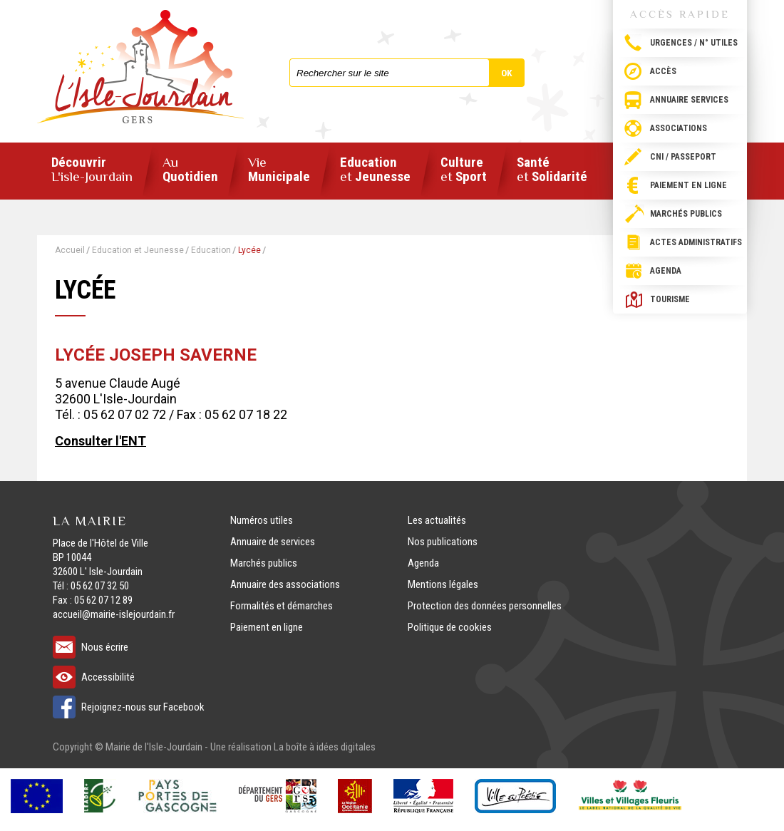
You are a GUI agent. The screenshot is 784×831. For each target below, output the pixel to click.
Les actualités (437, 520)
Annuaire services (689, 100)
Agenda (665, 271)
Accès (663, 71)
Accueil (70, 250)
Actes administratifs (696, 242)
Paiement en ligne (688, 185)
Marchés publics (686, 214)
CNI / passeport (683, 157)
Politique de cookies (450, 627)
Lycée (249, 250)
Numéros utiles (261, 520)
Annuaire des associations (285, 584)
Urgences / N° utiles (694, 43)
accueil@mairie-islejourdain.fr (114, 614)
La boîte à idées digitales (325, 746)
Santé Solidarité (552, 170)
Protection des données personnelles (485, 605)
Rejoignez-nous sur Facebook (143, 707)
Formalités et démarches (281, 605)
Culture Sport (463, 170)
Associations (678, 128)
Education (211, 250)
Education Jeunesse (375, 170)
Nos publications (443, 541)
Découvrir (92, 169)
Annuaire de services (272, 541)
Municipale (279, 170)
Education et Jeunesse (138, 250)
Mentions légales (443, 584)
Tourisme (670, 299)
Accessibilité (108, 677)
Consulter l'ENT (100, 440)
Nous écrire (104, 647)
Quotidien (190, 170)
